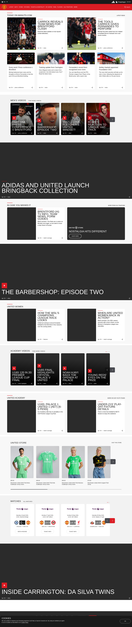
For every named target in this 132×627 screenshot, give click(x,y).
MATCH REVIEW (22, 531)
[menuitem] (11, 7)
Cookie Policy (24, 622)
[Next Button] (112, 119)
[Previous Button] (107, 119)
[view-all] (116, 443)
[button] (4, 2)
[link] (62, 48)
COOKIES (6, 618)
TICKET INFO (47, 531)
